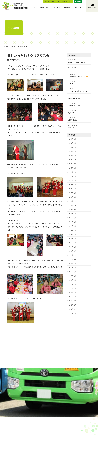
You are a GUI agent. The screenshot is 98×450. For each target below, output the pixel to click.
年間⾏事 (50, 447)
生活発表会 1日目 (73, 105)
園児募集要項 (67, 427)
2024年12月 (73, 201)
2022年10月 (73, 309)
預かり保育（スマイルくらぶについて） (70, 434)
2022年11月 (73, 305)
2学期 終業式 (72, 127)
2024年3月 (72, 239)
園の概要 (50, 439)
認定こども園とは (53, 442)
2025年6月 (72, 176)
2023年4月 (72, 284)
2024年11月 (73, 205)
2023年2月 (72, 292)
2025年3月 (72, 189)
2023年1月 (72, 297)
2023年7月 (72, 272)
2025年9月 (72, 168)
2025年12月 (73, 155)
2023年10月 (73, 259)
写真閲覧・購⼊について (66, 1)
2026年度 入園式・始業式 (76, 62)
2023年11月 (73, 255)
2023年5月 (72, 280)
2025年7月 (72, 172)
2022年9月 (72, 313)
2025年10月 (73, 164)
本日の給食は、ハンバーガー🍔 (77, 76)
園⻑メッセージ (52, 433)
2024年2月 (72, 243)
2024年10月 (73, 209)
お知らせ (85, 427)
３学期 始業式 (72, 120)
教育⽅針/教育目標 (53, 430)
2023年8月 (72, 268)
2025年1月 (72, 197)
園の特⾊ (50, 436)
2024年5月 (72, 230)
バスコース (66, 438)
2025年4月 (72, 185)
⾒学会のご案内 (68, 430)
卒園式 (69, 69)
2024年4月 (72, 234)
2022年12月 (73, 301)
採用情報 (79, 1)
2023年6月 (72, 276)
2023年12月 (73, 251)
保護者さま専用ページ (50, 1)
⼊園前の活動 (67, 448)
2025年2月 (72, 193)
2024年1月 (72, 247)
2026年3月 (72, 143)
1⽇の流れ (51, 444)
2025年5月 (72, 180)
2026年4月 (72, 139)
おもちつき (71, 113)
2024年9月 (72, 214)
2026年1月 (72, 151)
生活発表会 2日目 (73, 98)
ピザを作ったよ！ (73, 84)
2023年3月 (72, 288)
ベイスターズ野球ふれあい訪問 (77, 91)
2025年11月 (73, 160)
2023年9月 (72, 263)
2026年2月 (72, 147)
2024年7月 (72, 222)
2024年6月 (72, 226)
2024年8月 (72, 218)
